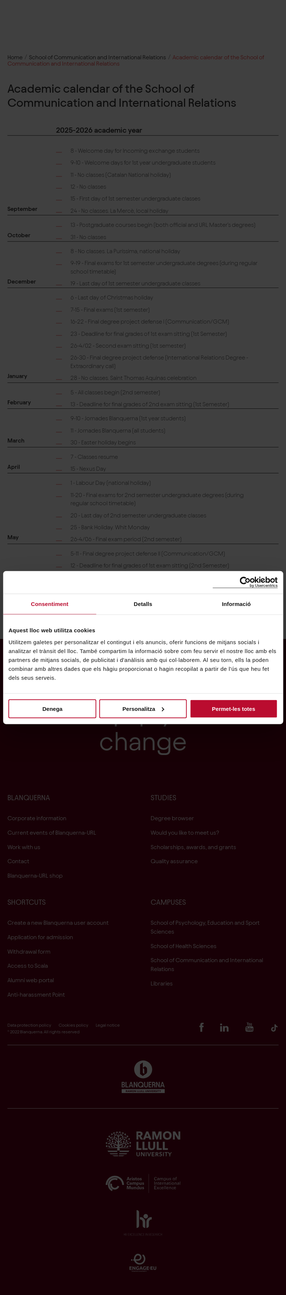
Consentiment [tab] (49, 604)
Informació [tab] (236, 604)
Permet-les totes (233, 708)
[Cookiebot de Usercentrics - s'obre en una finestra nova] (245, 582)
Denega (52, 708)
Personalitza (143, 708)
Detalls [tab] (143, 604)
